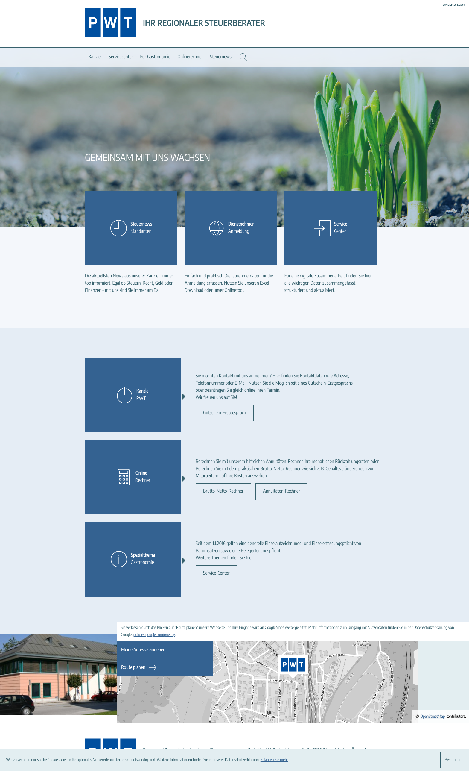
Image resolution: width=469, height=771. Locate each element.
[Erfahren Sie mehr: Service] (330, 228)
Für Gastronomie (155, 57)
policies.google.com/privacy (154, 635)
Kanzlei (95, 57)
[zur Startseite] (110, 23)
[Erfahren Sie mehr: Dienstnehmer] (231, 228)
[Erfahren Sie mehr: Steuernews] (131, 228)
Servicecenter (121, 57)
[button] (243, 57)
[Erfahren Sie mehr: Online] (133, 477)
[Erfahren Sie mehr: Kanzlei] (133, 395)
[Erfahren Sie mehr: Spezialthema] (133, 559)
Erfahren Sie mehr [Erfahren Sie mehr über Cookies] (274, 760)
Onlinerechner (190, 57)
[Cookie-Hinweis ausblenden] (453, 760)
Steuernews (221, 57)
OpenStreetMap (433, 716)
